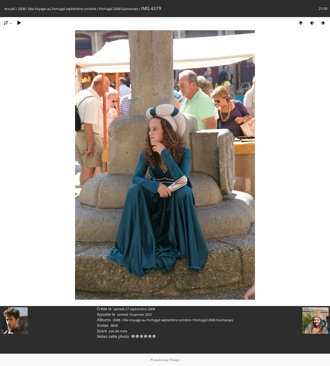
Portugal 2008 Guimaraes (118, 8)
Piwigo (175, 360)
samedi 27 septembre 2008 (134, 309)
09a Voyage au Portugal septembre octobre (62, 8)
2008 (21, 8)
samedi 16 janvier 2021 (134, 314)
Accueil (9, 8)
